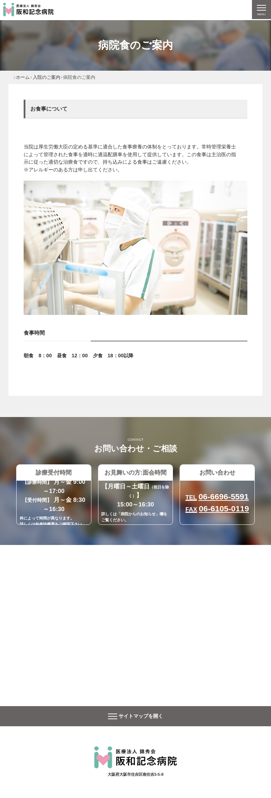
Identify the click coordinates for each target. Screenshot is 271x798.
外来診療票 (45, 524)
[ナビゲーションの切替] (261, 10)
